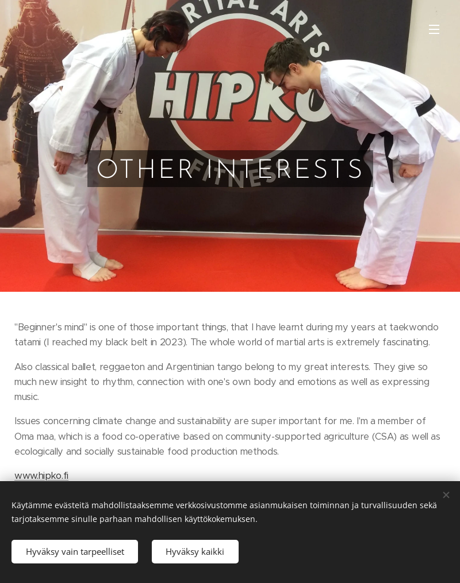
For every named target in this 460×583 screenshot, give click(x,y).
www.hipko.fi (41, 476)
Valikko (434, 29)
